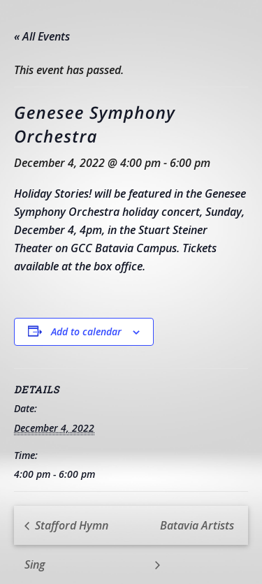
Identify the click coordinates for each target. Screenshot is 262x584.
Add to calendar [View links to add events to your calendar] (86, 331)
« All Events (42, 36)
